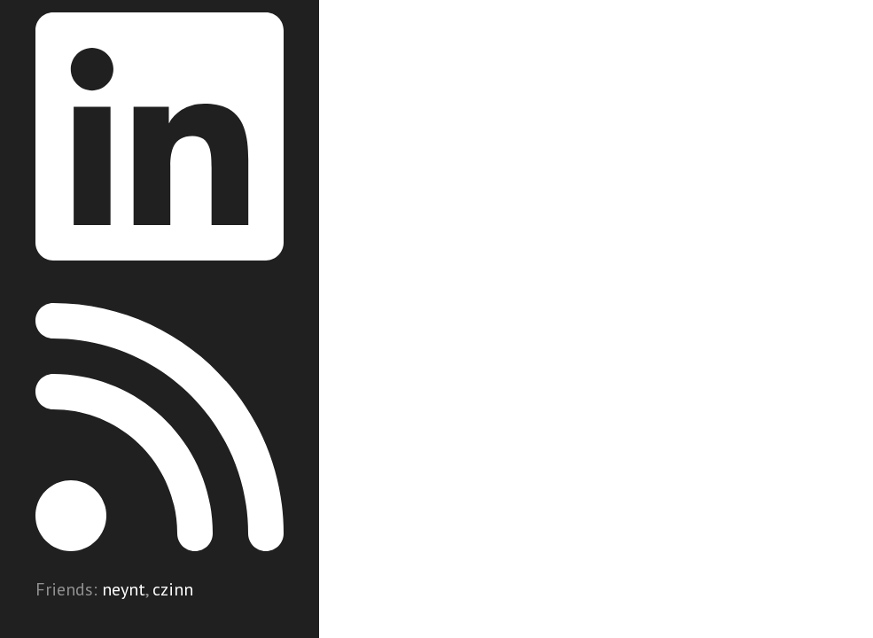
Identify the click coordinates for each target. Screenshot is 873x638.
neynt (123, 589)
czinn (172, 589)
